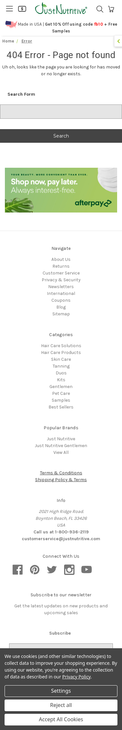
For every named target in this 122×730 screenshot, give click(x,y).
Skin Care (61, 359)
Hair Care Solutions (61, 345)
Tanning (61, 366)
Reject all (61, 705)
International (61, 293)
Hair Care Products (61, 352)
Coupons (61, 300)
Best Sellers (61, 407)
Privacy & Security (61, 280)
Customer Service (61, 273)
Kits (61, 380)
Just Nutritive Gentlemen (61, 445)
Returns (61, 266)
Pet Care (61, 393)
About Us (61, 259)
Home (8, 41)
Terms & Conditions (61, 473)
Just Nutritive (61, 439)
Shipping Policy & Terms (61, 479)
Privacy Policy (76, 677)
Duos (61, 373)
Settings (61, 690)
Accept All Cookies (61, 719)
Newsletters (61, 286)
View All (61, 452)
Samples (61, 400)
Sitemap (61, 314)
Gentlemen (61, 386)
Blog (61, 307)
